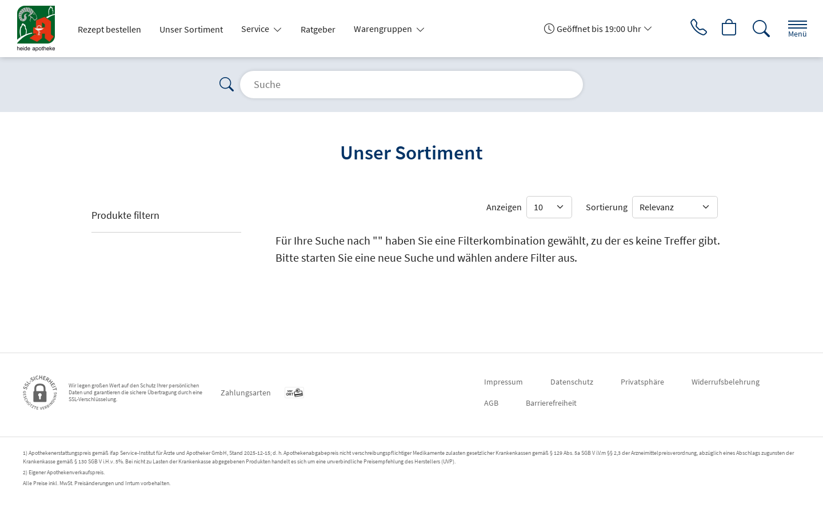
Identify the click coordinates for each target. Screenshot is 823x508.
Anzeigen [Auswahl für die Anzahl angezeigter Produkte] (504, 207)
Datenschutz (571, 382)
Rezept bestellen (109, 29)
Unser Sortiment (191, 29)
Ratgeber (318, 29)
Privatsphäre (642, 382)
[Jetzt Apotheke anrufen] (697, 28)
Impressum (503, 382)
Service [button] (256, 28)
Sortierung (607, 207)
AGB (491, 403)
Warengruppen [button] (384, 28)
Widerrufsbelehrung (726, 382)
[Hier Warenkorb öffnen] (728, 28)
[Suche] (760, 28)
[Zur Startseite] (40, 28)
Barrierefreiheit (551, 403)
